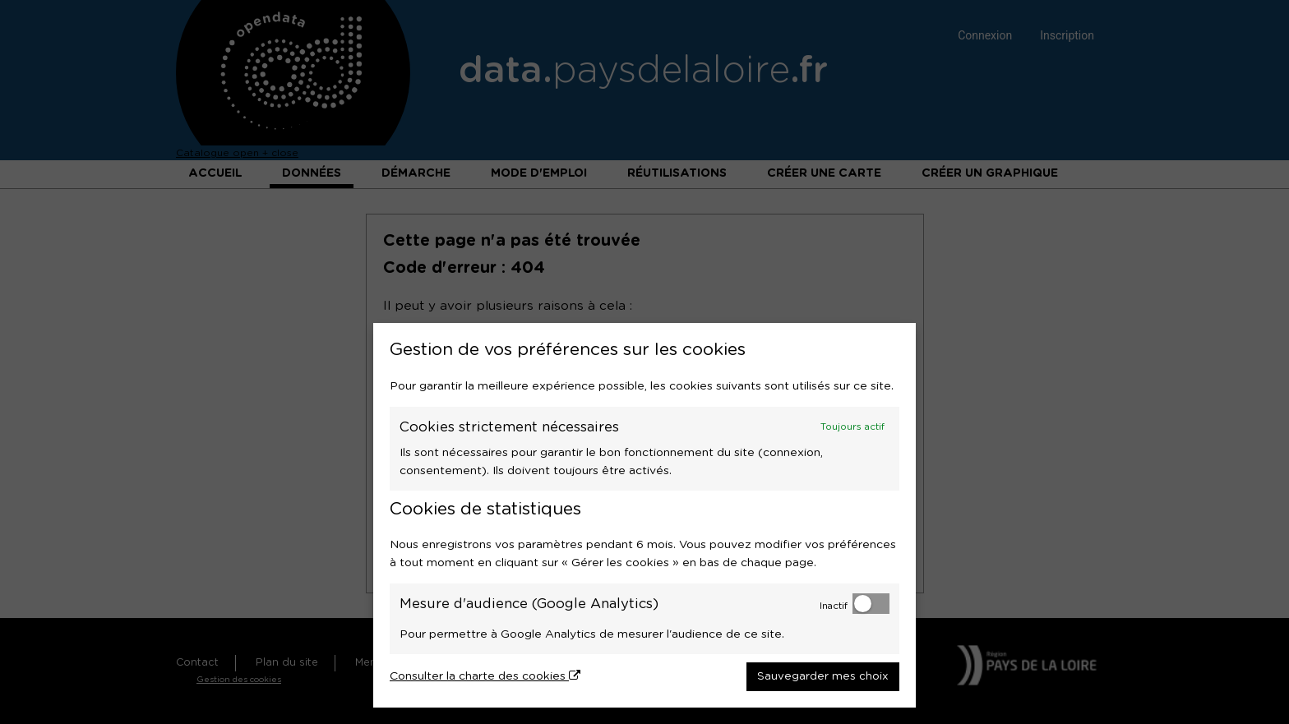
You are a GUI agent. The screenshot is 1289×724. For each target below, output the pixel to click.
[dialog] (644, 515)
